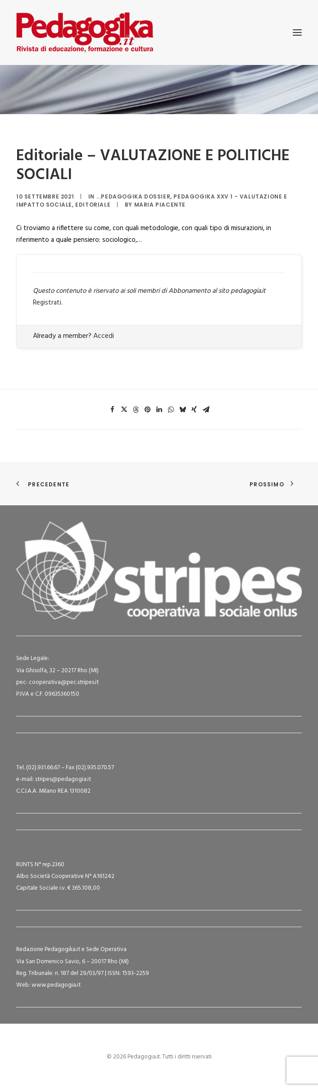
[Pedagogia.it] (85, 32)
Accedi (103, 336)
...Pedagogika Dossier (133, 196)
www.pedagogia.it (56, 985)
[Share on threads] (135, 409)
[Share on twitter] (123, 409)
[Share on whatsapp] (170, 409)
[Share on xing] (194, 409)
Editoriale (92, 204)
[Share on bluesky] (182, 409)
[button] (297, 32)
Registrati (47, 302)
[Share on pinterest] (147, 409)
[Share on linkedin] (159, 409)
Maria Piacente (160, 204)
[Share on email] (205, 409)
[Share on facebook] (112, 409)
